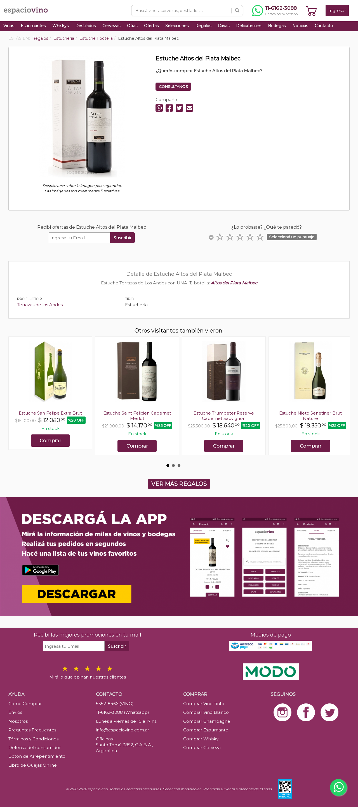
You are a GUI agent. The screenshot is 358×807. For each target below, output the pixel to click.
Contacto (324, 25)
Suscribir (122, 237)
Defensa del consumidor (34, 747)
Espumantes (33, 25)
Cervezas (111, 25)
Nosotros (18, 721)
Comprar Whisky (200, 738)
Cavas (223, 25)
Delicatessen (248, 25)
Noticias (300, 25)
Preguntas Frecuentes (32, 730)
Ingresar (337, 10)
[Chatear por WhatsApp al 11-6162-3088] (275, 10)
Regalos (203, 25)
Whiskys (60, 25)
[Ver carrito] (311, 10)
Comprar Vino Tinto (203, 703)
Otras (132, 25)
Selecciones (177, 25)
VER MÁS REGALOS (179, 484)
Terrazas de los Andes (40, 304)
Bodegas (277, 25)
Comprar (50, 440)
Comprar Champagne (206, 721)
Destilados (85, 25)
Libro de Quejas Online (32, 765)
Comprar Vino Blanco (206, 712)
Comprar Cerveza (202, 747)
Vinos (8, 25)
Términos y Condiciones (33, 738)
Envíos (15, 712)
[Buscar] (237, 10)
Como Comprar (25, 703)
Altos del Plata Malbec (234, 283)
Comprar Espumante (205, 730)
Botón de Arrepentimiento (36, 756)
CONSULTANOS (173, 86)
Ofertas (151, 25)
